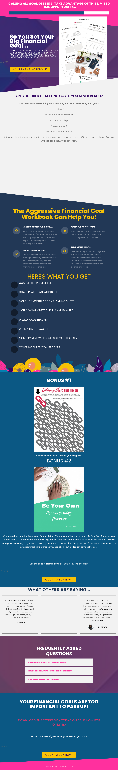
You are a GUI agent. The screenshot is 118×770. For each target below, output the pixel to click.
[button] (59, 662)
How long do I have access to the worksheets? (50, 671)
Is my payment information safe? (43, 679)
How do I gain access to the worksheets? (47, 662)
